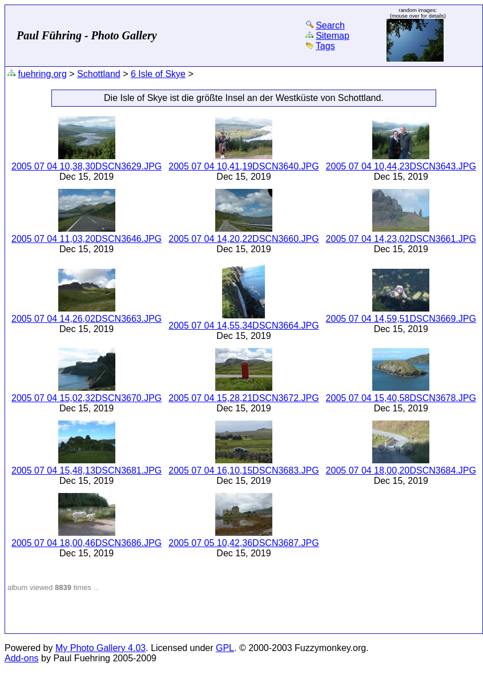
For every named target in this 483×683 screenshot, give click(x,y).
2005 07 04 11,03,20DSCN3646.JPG (86, 239)
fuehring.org (42, 74)
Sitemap (332, 36)
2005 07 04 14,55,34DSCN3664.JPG (243, 325)
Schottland (98, 74)
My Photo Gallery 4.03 (100, 648)
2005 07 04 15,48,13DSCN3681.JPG (86, 470)
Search (330, 25)
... (96, 587)
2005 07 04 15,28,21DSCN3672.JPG (243, 398)
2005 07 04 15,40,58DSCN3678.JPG (401, 398)
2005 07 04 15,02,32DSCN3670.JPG (86, 398)
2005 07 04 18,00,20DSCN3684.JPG (401, 470)
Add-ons (22, 658)
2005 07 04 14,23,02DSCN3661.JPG (401, 239)
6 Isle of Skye (158, 74)
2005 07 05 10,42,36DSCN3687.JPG (243, 543)
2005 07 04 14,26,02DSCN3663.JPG (86, 319)
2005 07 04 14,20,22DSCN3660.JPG (243, 239)
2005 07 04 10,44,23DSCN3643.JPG (401, 166)
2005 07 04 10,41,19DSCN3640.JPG (243, 166)
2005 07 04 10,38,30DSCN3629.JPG (86, 166)
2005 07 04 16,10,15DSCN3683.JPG (243, 470)
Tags (325, 46)
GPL (225, 648)
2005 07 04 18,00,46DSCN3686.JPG (86, 543)
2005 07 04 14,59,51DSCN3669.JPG (401, 319)
